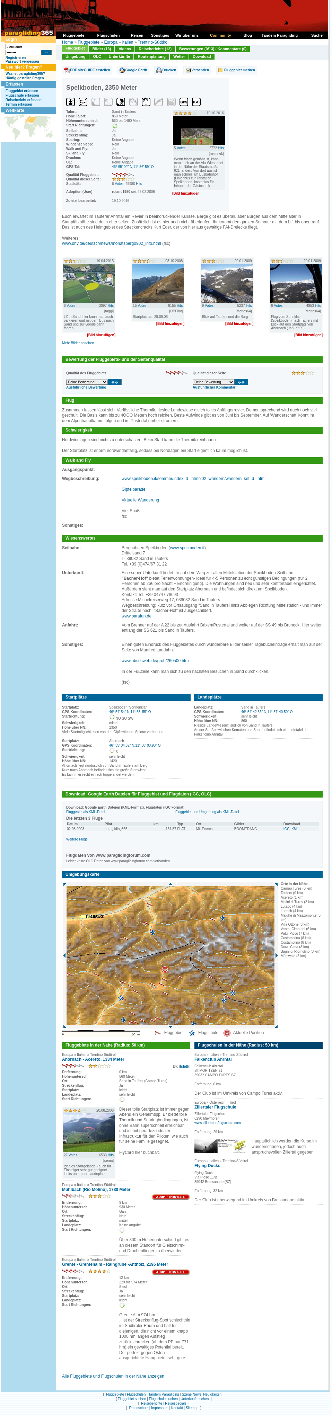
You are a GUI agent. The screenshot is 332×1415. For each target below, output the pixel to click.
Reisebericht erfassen (24, 100)
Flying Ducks (207, 1165)
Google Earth (136, 70)
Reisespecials (175, 1403)
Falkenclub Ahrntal (213, 1059)
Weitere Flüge (77, 839)
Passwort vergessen (22, 61)
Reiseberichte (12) (155, 49)
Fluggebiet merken (239, 70)
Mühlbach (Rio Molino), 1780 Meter (96, 1189)
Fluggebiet (75, 48)
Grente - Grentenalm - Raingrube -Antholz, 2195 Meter (115, 1264)
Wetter (179, 56)
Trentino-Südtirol (153, 42)
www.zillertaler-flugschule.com (217, 1123)
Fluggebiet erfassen (22, 91)
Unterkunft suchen (195, 1399)
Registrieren (16, 58)
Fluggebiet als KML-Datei (85, 812)
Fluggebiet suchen (132, 1399)
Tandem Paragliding (163, 1394)
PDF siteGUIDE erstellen (90, 70)
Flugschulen (136, 1394)
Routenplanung (152, 56)
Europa (110, 42)
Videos (125, 49)
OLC (97, 56)
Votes (119, 184)
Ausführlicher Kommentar (214, 387)
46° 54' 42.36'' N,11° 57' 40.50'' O (266, 712)
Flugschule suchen (163, 1399)
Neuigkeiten (212, 1394)
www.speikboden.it (187, 547)
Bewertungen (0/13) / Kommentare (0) (212, 49)
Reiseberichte (151, 1403)
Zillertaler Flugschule (215, 1107)
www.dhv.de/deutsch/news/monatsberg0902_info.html (111, 243)
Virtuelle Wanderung (140, 500)
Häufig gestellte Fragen (25, 78)
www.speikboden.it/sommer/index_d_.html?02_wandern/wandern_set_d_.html (193, 478)
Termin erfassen (19, 104)
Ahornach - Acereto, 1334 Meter (93, 1059)
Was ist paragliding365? (25, 73)
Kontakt (177, 1408)
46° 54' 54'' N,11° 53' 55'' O (130, 712)
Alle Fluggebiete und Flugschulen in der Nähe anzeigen (113, 1376)
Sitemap (192, 1408)
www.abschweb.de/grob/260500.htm (155, 660)
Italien (127, 42)
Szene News (191, 1394)
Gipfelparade (134, 489)
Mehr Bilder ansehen (78, 343)
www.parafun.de (136, 616)
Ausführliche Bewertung (86, 387)
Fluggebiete (88, 42)
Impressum (159, 1408)
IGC (286, 829)
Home (67, 42)
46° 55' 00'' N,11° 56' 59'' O (133, 167)
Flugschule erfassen (22, 95)
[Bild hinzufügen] (186, 193)
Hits (139, 184)
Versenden (200, 70)
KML (295, 829)
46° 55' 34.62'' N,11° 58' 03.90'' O (134, 745)
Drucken (169, 70)
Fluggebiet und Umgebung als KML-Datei (207, 812)
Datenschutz (138, 1408)
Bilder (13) (102, 49)
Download (202, 56)
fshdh (184, 1066)
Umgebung (75, 56)
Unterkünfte (119, 56)
